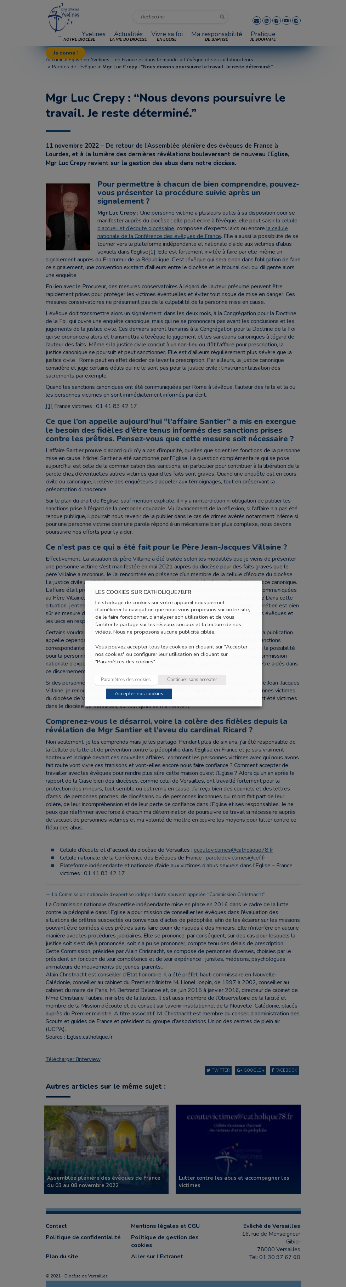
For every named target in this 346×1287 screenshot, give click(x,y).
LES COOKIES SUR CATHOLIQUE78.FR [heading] (143, 592)
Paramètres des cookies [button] (126, 680)
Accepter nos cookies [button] (139, 694)
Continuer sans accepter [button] (192, 680)
